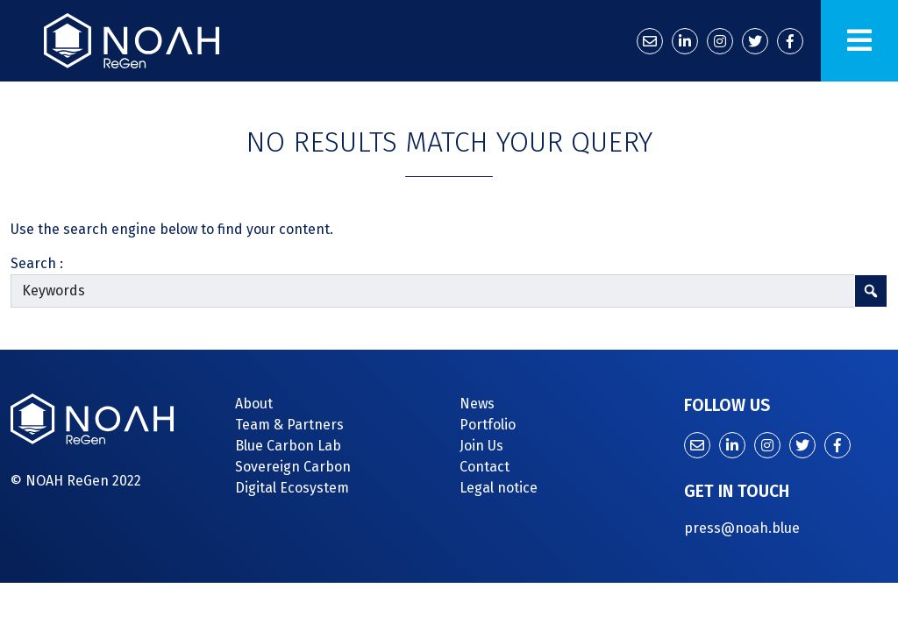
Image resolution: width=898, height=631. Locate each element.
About (254, 403)
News (477, 403)
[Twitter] (755, 41)
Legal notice (499, 487)
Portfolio (488, 424)
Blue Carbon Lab (288, 445)
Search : (37, 263)
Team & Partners (289, 424)
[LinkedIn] (685, 41)
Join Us (481, 445)
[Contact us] (650, 41)
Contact (485, 466)
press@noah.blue (742, 528)
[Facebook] (790, 41)
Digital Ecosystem (292, 487)
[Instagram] (720, 41)
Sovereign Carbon (293, 466)
